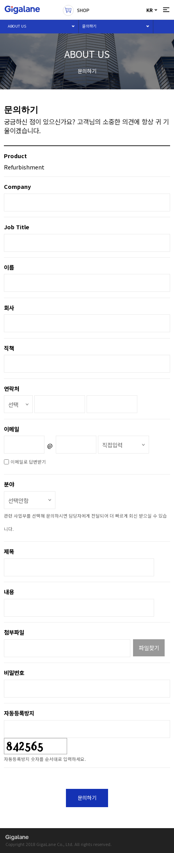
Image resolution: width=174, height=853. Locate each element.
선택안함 (18, 500)
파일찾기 (149, 648)
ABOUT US (17, 26)
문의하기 (89, 26)
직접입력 (112, 445)
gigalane (16, 838)
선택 (13, 404)
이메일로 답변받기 (28, 462)
